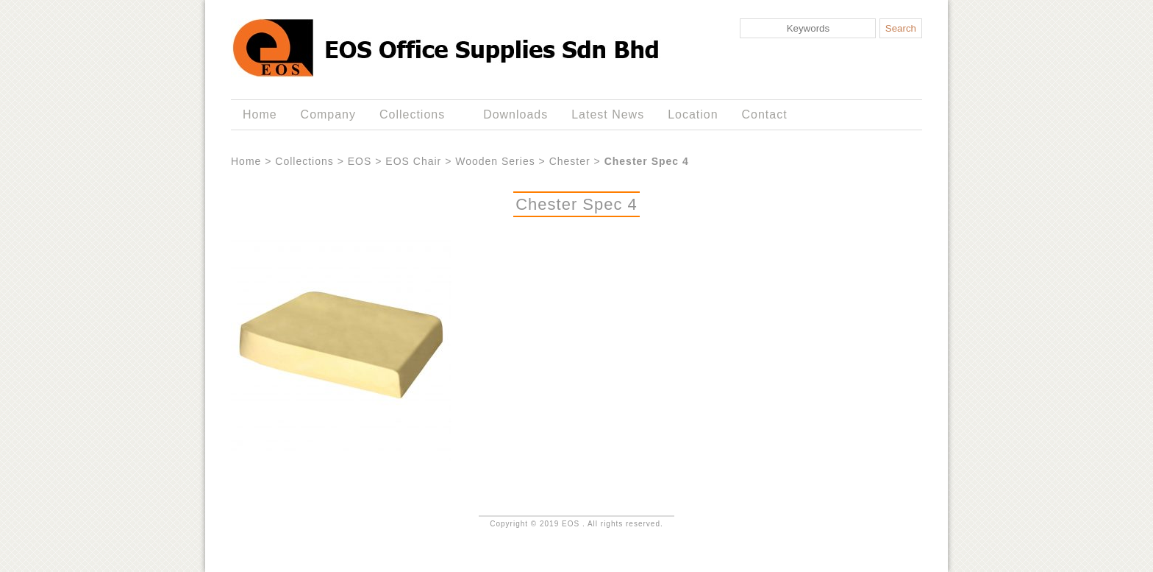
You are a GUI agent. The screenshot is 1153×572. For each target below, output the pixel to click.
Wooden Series (495, 161)
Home (260, 114)
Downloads (515, 114)
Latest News (607, 114)
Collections (415, 114)
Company (328, 114)
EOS (360, 161)
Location (693, 114)
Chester (569, 161)
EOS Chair (413, 161)
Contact (765, 114)
